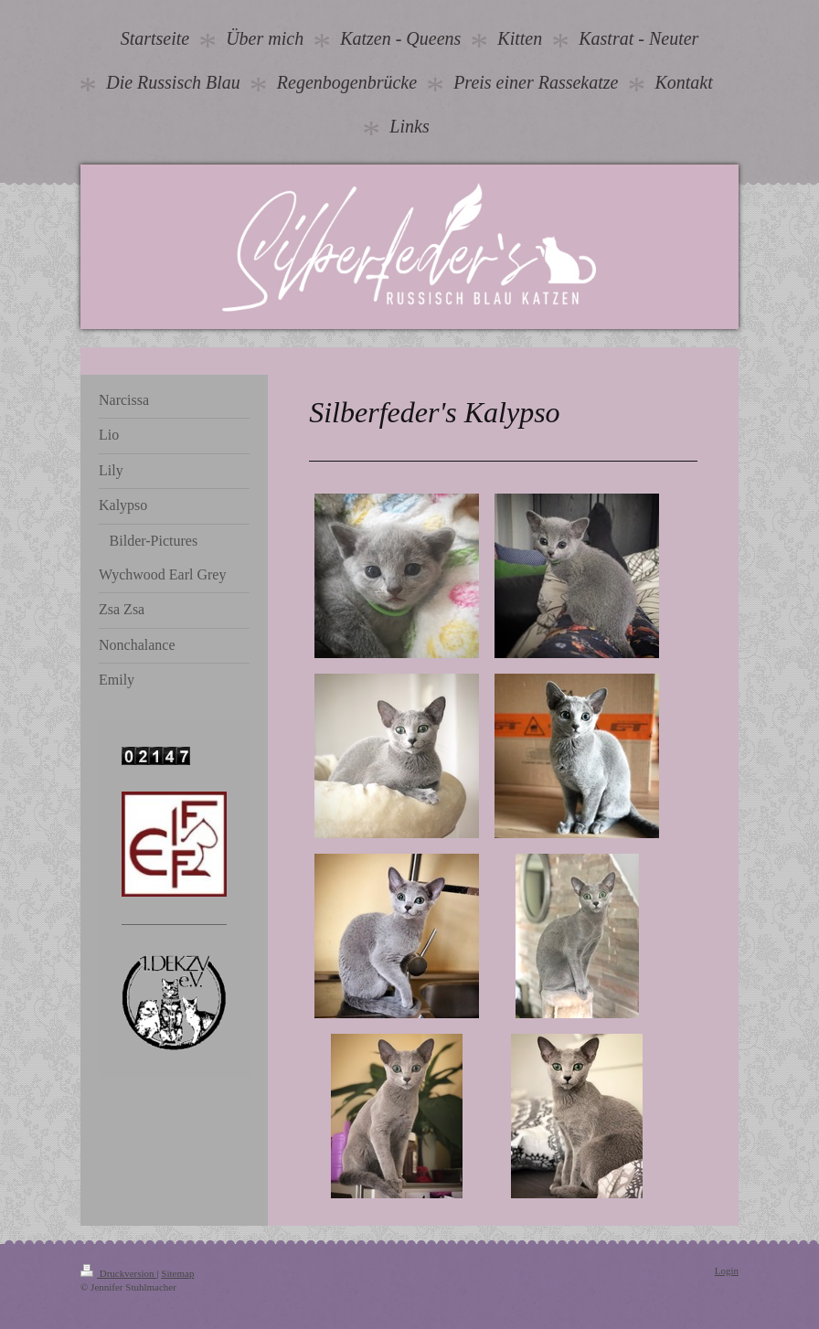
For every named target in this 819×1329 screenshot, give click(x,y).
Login (727, 1270)
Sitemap (177, 1273)
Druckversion (118, 1273)
